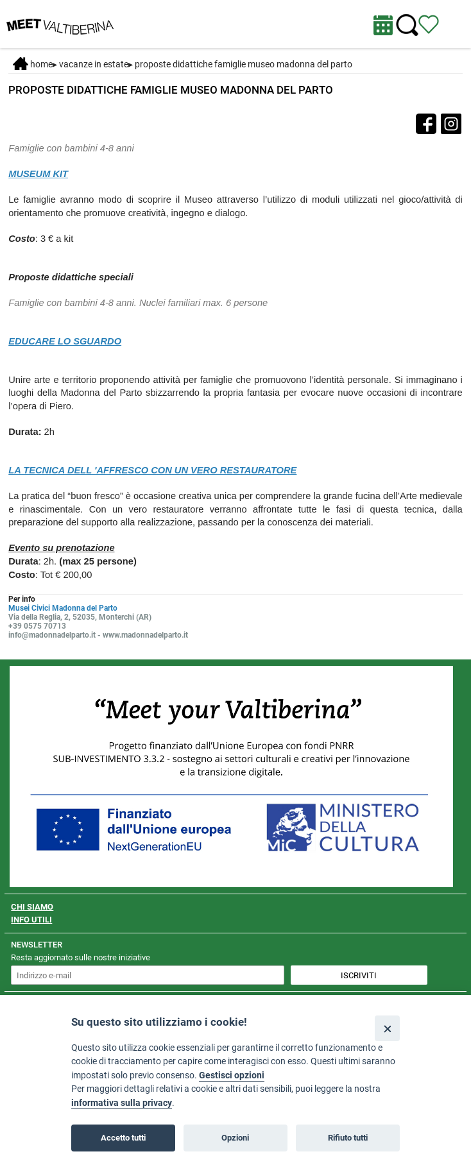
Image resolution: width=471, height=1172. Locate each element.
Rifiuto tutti (348, 1137)
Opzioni (235, 1137)
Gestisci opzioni (231, 1075)
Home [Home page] (33, 64)
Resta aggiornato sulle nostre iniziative (80, 957)
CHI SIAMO (32, 907)
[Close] (387, 1027)
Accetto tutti (123, 1137)
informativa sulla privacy (121, 1103)
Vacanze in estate (93, 64)
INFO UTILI (31, 919)
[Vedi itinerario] (428, 24)
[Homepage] (60, 23)
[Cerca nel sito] (407, 25)
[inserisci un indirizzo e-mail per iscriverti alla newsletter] (147, 975)
